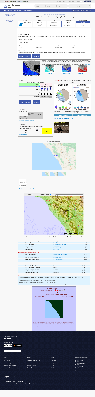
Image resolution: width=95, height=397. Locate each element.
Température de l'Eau (68, 25)
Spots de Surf (7, 360)
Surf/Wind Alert (68, 24)
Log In (60, 1)
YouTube (53, 367)
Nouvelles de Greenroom (10, 365)
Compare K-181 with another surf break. (64, 118)
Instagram (53, 363)
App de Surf (30, 363)
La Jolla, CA (56, 261)
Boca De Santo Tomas (58, 247)
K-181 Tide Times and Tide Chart (26, 120)
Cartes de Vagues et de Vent (11, 363)
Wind (39, 25)
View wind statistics (82, 115)
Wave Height (39, 22)
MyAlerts (82, 10)
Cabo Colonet (56, 249)
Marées (68, 22)
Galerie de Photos (8, 367)
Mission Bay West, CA (58, 257)
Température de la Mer (82, 73)
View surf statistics (63, 115)
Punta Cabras (56, 242)
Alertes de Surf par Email (33, 360)
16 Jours (26, 24)
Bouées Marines (53, 25)
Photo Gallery (76, 10)
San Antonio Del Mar (58, 246)
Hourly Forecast (27, 22)
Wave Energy (39, 24)
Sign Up (64, 1)
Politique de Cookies (32, 383)
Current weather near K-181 (25, 134)
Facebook (53, 360)
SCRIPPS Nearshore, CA (59, 259)
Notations (83, 24)
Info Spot (83, 22)
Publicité (13, 377)
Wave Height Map (66, 73)
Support (19, 377)
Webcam (54, 24)
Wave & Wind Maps (18, 10)
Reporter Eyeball (31, 365)
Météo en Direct (53, 22)
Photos (82, 25)
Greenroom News (28, 10)
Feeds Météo (30, 367)
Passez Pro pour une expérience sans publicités (10, 15)
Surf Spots (9, 10)
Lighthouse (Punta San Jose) (60, 244)
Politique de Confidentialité (20, 383)
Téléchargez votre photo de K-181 (26, 188)
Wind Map (50, 73)
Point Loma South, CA (58, 256)
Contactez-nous (26, 377)
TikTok (52, 365)
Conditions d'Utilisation (8, 383)
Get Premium (87, 1)
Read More (87, 64)
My (88, 10)
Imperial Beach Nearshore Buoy (60, 254)
